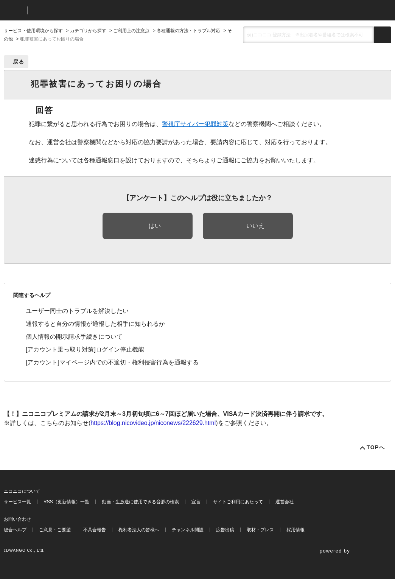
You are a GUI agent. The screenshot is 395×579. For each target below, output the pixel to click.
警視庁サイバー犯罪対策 (195, 124)
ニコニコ (14, 10)
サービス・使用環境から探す (33, 30)
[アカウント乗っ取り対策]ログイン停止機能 (85, 349)
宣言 (196, 501)
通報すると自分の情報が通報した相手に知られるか (95, 324)
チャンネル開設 (188, 529)
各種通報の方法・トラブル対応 (188, 30)
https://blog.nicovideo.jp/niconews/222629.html (153, 423)
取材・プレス (260, 529)
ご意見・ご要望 (55, 529)
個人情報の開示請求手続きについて (74, 336)
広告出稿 (225, 529)
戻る (19, 62)
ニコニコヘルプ (73, 10)
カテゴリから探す (88, 30)
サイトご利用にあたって (238, 501)
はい (155, 226)
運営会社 (284, 501)
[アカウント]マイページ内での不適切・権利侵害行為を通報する (112, 362)
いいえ (255, 226)
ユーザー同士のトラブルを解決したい (77, 311)
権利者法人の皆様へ (138, 529)
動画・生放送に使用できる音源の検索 (140, 501)
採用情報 (295, 529)
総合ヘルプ (15, 529)
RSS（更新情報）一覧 (66, 501)
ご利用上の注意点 (131, 30)
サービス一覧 (17, 501)
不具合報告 (94, 529)
